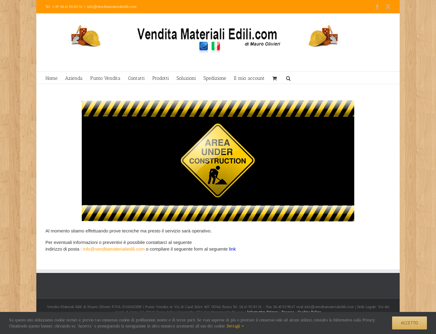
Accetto (409, 323)
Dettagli (235, 326)
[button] (288, 78)
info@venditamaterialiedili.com (112, 7)
